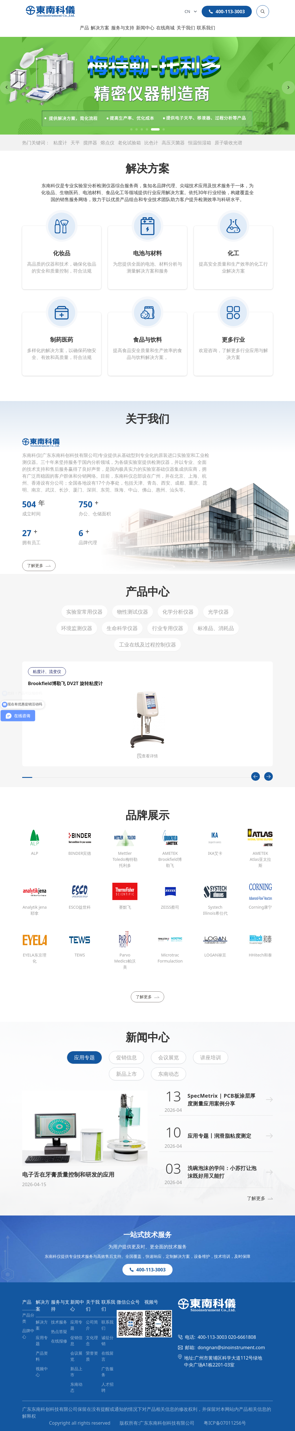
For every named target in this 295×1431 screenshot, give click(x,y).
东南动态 (168, 1073)
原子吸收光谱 (228, 142)
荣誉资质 (92, 1356)
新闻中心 (145, 27)
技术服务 (59, 1322)
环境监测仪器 (76, 628)
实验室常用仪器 (84, 611)
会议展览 (168, 1057)
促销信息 (126, 1057)
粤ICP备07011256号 (225, 1423)
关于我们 (186, 27)
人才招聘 (107, 1387)
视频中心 (42, 1371)
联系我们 (206, 27)
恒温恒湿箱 (199, 142)
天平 (75, 142)
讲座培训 (210, 1057)
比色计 (151, 142)
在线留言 (107, 1356)
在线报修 (59, 1341)
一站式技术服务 (147, 1234)
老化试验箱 (129, 142)
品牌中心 (28, 1333)
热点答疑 (59, 1331)
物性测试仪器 (132, 611)
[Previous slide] (6, 87)
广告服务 (107, 1371)
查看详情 (147, 756)
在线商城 (165, 27)
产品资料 (42, 1356)
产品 (84, 27)
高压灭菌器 (173, 142)
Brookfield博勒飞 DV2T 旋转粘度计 (65, 683)
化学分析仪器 (178, 611)
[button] (131, 129)
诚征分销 (107, 1340)
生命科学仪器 (122, 628)
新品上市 (126, 1073)
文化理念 (92, 1340)
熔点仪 (107, 142)
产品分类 (28, 1318)
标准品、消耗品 (216, 628)
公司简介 (92, 1325)
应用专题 (84, 1057)
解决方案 (100, 27)
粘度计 (60, 142)
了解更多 (39, 565)
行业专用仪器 (167, 628)
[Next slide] (288, 87)
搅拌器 (90, 142)
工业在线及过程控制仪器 (147, 644)
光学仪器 (218, 611)
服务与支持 (122, 27)
